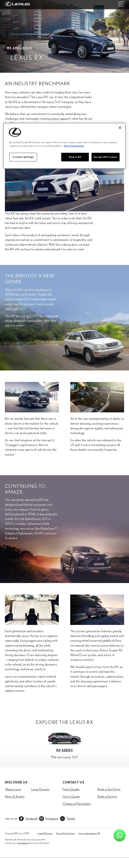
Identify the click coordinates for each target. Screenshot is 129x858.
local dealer (23, 843)
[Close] (119, 127)
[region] (64, 146)
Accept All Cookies (105, 157)
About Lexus (13, 789)
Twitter (71, 818)
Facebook (31, 818)
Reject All (75, 157)
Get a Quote (71, 796)
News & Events (15, 796)
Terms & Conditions (65, 833)
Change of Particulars (76, 803)
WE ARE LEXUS (22, 48)
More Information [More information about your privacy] (74, 146)
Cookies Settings (23, 157)
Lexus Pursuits (40, 789)
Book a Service (107, 796)
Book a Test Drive (109, 789)
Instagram (51, 818)
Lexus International (87, 833)
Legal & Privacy (45, 833)
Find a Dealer (71, 789)
